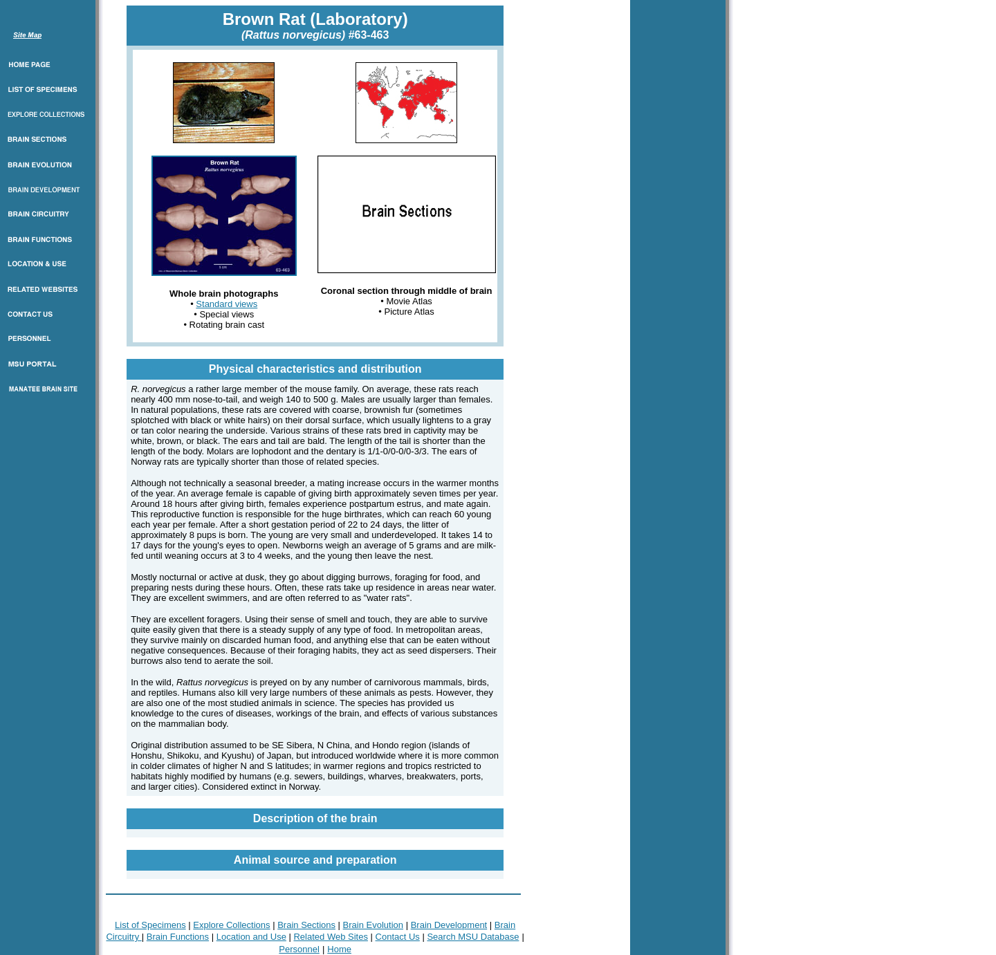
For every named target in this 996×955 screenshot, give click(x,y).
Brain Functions (178, 936)
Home (339, 949)
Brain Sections (306, 925)
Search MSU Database (473, 936)
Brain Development (449, 925)
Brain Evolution (373, 925)
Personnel (299, 949)
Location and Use (251, 936)
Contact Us (398, 936)
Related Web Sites (330, 936)
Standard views (226, 304)
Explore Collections (231, 925)
